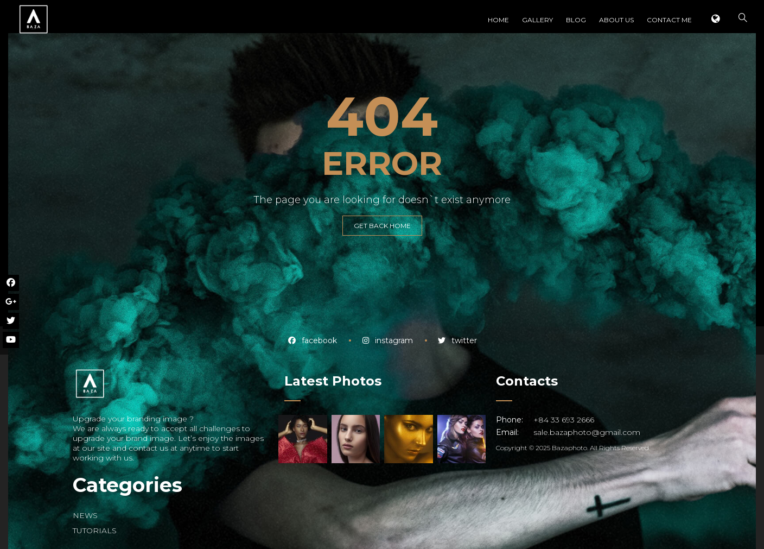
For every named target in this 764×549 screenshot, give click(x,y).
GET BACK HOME (382, 226)
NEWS (85, 515)
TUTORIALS (95, 530)
